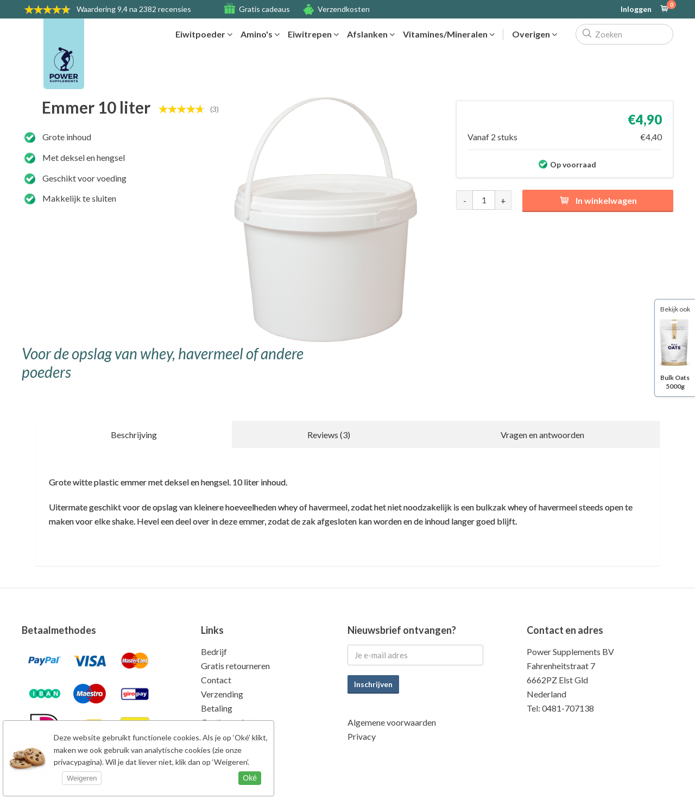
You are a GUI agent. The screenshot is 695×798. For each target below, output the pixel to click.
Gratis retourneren (235, 665)
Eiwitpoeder (203, 34)
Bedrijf (214, 651)
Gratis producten (232, 722)
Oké (250, 778)
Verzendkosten (344, 9)
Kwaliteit (218, 736)
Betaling (216, 708)
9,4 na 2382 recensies (134, 9)
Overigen (534, 34)
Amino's (260, 34)
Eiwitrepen (313, 34)
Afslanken (371, 34)
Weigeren (82, 778)
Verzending (222, 694)
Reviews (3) (328, 434)
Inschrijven (373, 684)
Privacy (362, 736)
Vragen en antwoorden (542, 434)
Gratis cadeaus (264, 9)
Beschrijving (134, 434)
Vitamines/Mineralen (449, 34)
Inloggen (636, 9)
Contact (216, 680)
